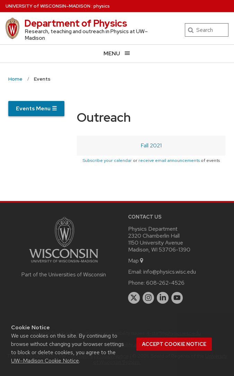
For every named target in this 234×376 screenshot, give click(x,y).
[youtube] (177, 298)
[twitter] (134, 298)
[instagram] (148, 298)
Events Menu (36, 108)
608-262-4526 (165, 282)
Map (136, 260)
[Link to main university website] (63, 263)
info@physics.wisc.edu (169, 271)
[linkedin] (163, 298)
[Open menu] (117, 53)
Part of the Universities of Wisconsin (63, 274)
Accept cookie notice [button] (174, 344)
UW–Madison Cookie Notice (45, 360)
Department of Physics (75, 23)
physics (101, 6)
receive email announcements (169, 160)
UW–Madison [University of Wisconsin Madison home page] (48, 6)
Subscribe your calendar (107, 160)
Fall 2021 (151, 145)
